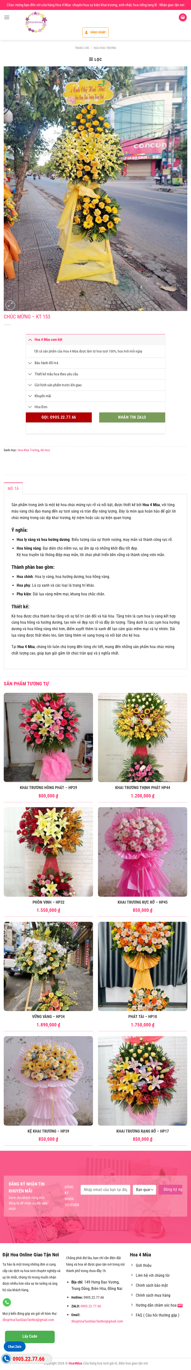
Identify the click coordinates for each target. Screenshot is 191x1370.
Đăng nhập (95, 32)
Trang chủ (82, 48)
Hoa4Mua (75, 1363)
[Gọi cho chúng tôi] (7, 1302)
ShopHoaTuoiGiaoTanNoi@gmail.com (28, 1320)
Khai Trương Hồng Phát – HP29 (48, 787)
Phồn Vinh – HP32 (48, 902)
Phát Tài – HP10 (142, 1016)
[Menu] (7, 17)
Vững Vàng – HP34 (48, 1016)
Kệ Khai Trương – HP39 (48, 1131)
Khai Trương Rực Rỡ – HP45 (143, 902)
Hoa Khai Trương (105, 48)
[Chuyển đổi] (30, 339)
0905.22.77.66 (91, 1306)
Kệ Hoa (45, 450)
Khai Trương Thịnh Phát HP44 (142, 787)
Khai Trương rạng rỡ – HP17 (142, 1131)
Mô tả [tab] (13, 488)
